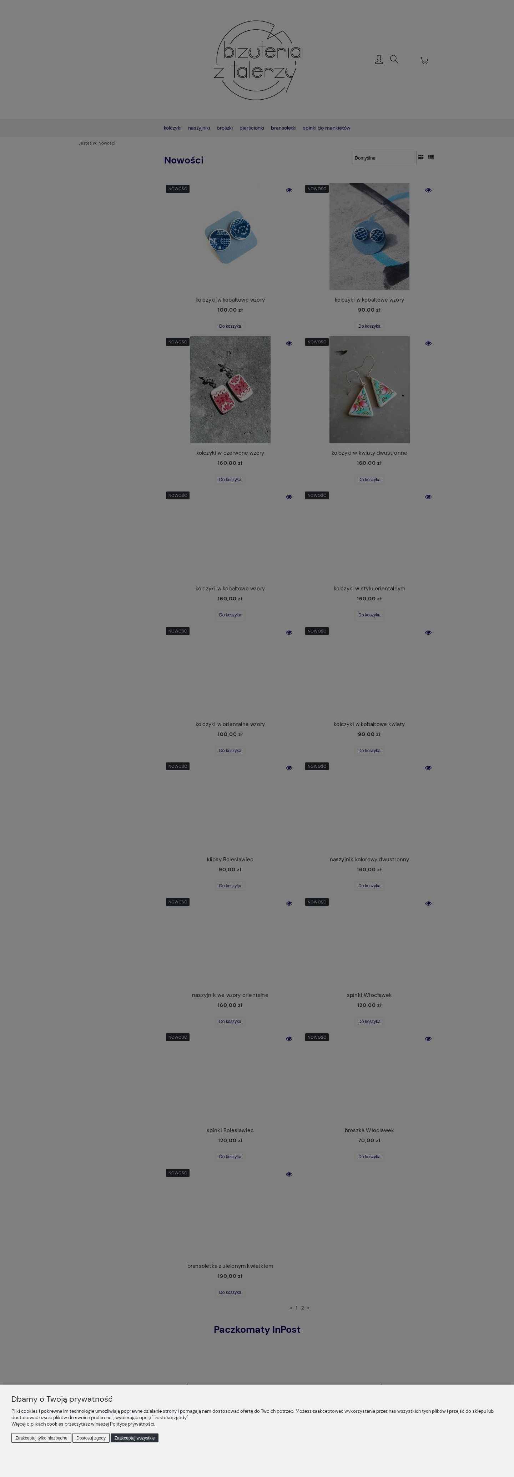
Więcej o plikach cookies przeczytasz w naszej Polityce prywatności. (83, 1424)
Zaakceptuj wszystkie (134, 1438)
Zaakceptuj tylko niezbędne (41, 1438)
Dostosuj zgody (91, 1438)
